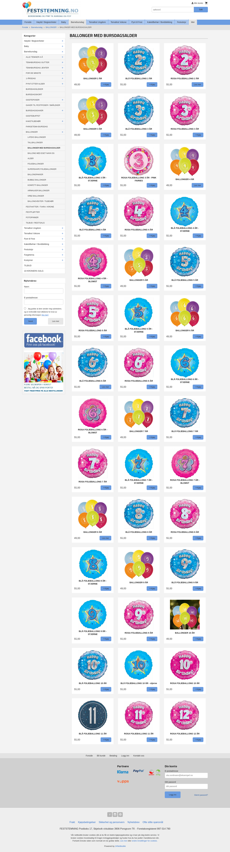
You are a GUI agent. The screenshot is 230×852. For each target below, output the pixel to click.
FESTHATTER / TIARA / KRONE (40, 207)
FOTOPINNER (32, 217)
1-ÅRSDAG (31, 78)
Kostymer (28, 260)
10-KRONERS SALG (34, 271)
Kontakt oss (138, 755)
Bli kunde (101, 755)
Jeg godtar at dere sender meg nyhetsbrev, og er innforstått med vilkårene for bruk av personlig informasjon (43, 312)
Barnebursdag (77, 22)
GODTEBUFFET (33, 116)
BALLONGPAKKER (35, 174)
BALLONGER (32, 132)
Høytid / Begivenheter (46, 22)
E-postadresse (171, 771)
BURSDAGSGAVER (34, 110)
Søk (201, 9)
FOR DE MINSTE (33, 73)
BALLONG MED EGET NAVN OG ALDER (41, 156)
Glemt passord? (201, 795)
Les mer (55, 321)
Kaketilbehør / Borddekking (159, 22)
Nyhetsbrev (133, 822)
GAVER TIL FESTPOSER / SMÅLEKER (43, 105)
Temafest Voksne (119, 22)
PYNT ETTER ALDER (35, 84)
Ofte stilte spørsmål (153, 822)
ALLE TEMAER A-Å (34, 57)
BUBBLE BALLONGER (37, 180)
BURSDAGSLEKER (34, 89)
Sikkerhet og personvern (112, 822)
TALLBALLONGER (35, 143)
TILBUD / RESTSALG (35, 223)
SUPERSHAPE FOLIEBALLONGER (42, 169)
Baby (63, 22)
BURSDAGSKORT (34, 94)
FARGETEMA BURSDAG (37, 126)
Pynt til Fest (136, 22)
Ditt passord (170, 782)
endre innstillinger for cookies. (144, 841)
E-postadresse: (31, 297)
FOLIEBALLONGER (36, 164)
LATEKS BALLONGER (37, 137)
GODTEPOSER (33, 100)
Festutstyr (181, 22)
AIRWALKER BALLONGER (38, 191)
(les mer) (44, 315)
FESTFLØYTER (33, 212)
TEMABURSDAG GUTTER (37, 62)
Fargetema (29, 255)
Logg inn (125, 755)
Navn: (27, 286)
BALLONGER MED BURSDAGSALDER (44, 148)
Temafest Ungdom (97, 22)
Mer (193, 22)
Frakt (72, 822)
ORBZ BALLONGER (36, 196)
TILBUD (27, 265)
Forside (28, 22)
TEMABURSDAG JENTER (37, 68)
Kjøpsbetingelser (87, 822)
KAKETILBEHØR (33, 121)
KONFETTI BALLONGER (38, 185)
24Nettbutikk (120, 846)
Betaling (113, 755)
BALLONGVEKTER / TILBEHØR (41, 201)
